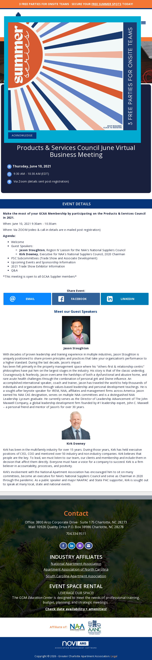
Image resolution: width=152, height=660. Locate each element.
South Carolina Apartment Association (76, 576)
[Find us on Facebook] (63, 545)
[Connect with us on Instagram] (80, 545)
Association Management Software (76, 645)
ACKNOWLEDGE (22, 135)
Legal (114, 656)
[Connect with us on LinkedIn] (71, 545)
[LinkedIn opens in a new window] (125, 299)
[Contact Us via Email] (88, 545)
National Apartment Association (76, 563)
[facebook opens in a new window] (76, 299)
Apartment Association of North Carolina (76, 569)
